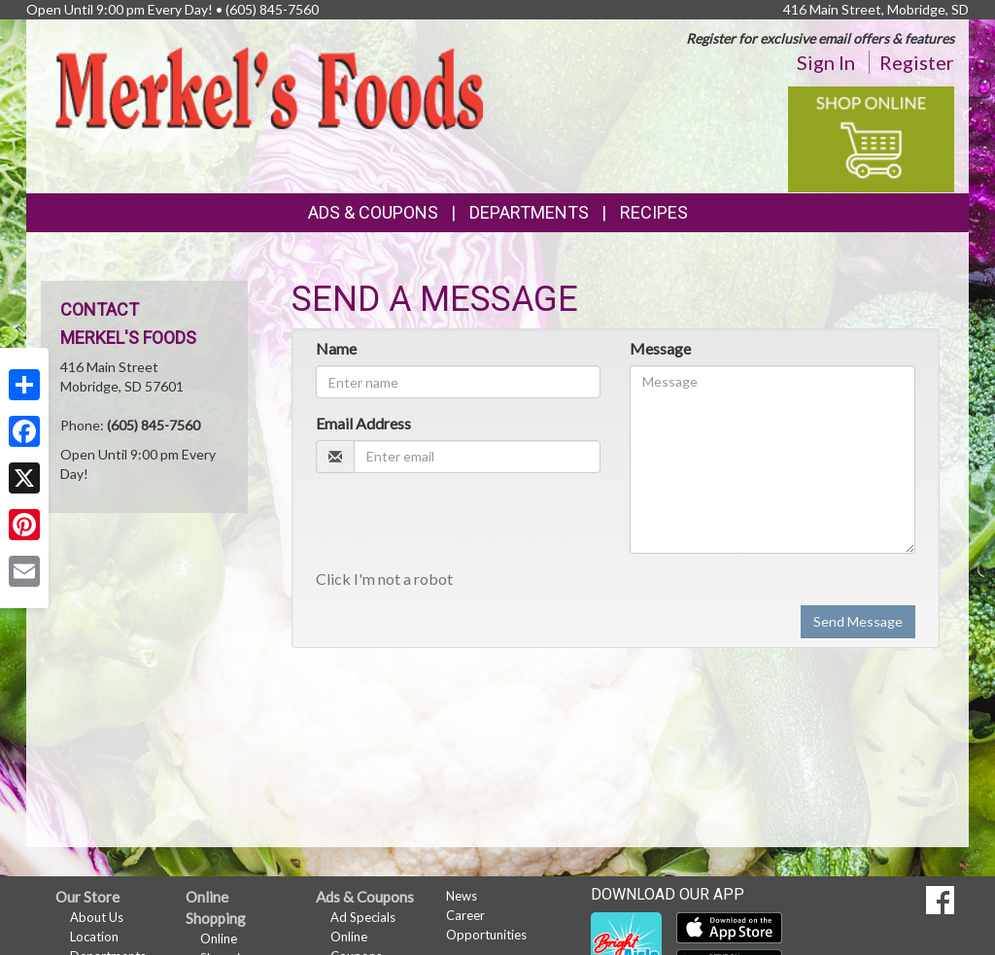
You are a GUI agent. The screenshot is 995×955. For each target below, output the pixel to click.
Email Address (363, 423)
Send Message (858, 621)
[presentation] (463, 525)
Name (336, 348)
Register (916, 62)
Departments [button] (529, 212)
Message (660, 348)
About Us (96, 917)
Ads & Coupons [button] (373, 212)
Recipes (654, 212)
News (461, 896)
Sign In (826, 62)
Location (94, 936)
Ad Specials (362, 917)
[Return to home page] (269, 87)
